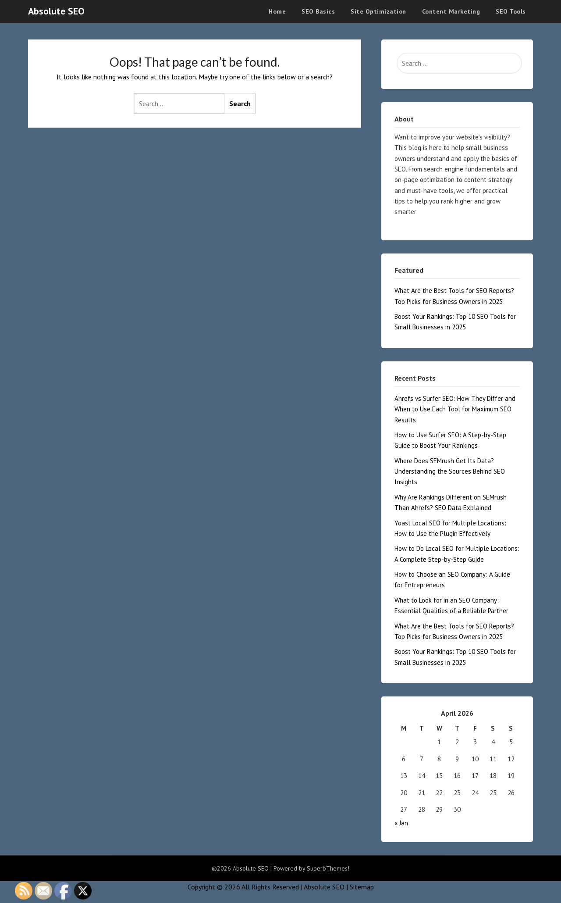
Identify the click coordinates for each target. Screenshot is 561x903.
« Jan (401, 823)
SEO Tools (511, 11)
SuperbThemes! (328, 868)
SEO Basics (318, 11)
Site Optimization (378, 11)
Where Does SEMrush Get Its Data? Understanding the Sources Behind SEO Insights (449, 471)
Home (277, 11)
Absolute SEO (56, 11)
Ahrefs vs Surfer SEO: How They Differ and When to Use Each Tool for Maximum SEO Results (454, 409)
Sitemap (362, 886)
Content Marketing (451, 11)
